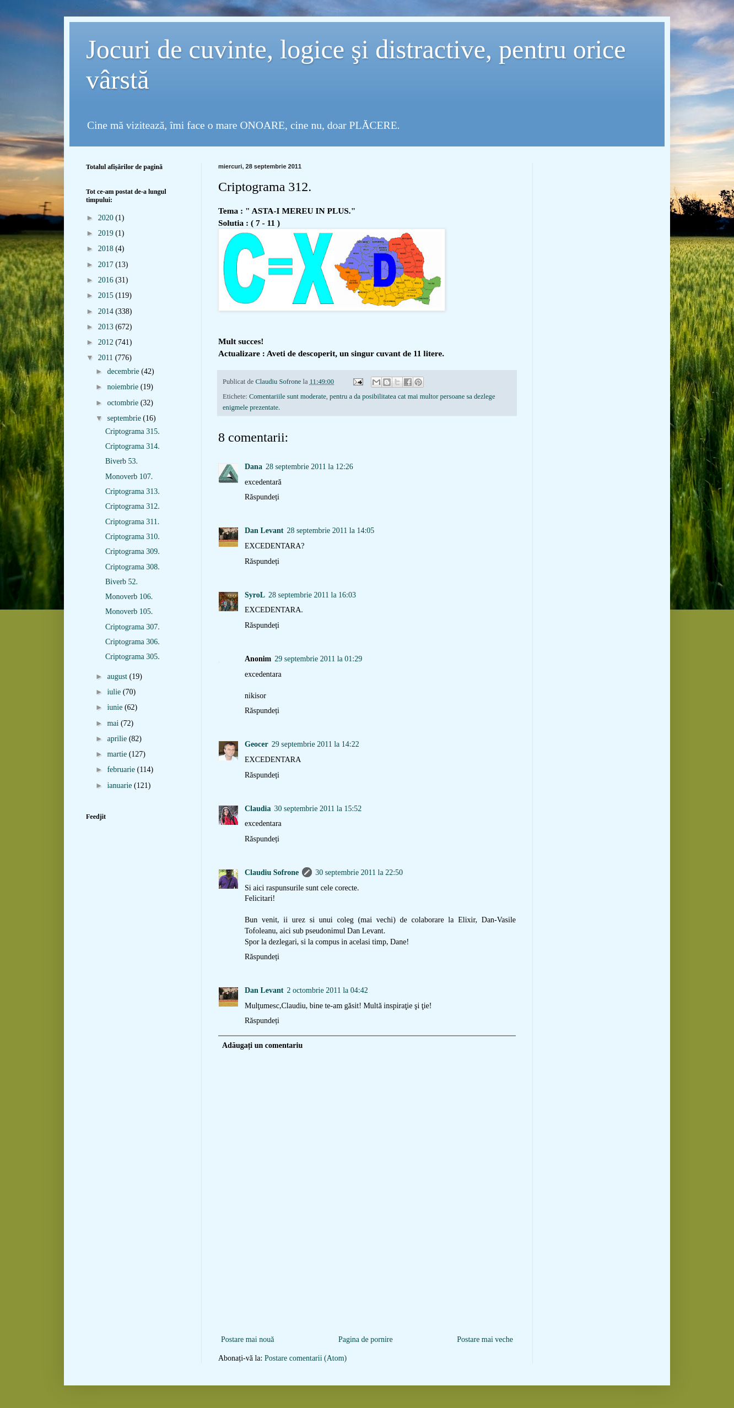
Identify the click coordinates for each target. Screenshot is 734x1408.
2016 (107, 280)
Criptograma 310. (132, 536)
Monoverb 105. (129, 611)
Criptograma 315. (132, 431)
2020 (107, 218)
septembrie (125, 418)
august (118, 676)
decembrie (124, 371)
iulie (114, 692)
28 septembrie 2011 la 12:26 (309, 467)
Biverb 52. (121, 582)
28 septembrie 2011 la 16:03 (312, 595)
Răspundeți (262, 497)
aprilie (117, 739)
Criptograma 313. (132, 491)
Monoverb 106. (129, 596)
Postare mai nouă (247, 1339)
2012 (107, 342)
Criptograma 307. (132, 627)
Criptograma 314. (132, 446)
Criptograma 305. (132, 657)
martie (117, 754)
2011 (106, 358)
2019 (107, 233)
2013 (107, 327)
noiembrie (123, 387)
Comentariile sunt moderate (287, 396)
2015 (107, 295)
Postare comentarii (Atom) (306, 1358)
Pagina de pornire (365, 1339)
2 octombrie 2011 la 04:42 (327, 990)
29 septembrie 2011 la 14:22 (315, 744)
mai (114, 723)
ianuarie (120, 785)
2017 (107, 264)
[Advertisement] (367, 1315)
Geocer (256, 744)
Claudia (258, 808)
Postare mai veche (485, 1339)
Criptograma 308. (132, 567)
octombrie (123, 403)
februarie (122, 769)
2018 (107, 248)
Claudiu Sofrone (272, 872)
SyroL (255, 595)
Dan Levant (264, 530)
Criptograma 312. (132, 506)
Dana (253, 467)
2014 (107, 311)
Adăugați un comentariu (262, 1045)
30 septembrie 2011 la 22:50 (359, 872)
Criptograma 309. (132, 551)
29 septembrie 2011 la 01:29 (318, 659)
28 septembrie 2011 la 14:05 (330, 530)
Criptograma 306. (132, 642)
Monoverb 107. (129, 476)
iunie (116, 707)
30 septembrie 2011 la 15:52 (317, 808)
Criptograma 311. (132, 522)
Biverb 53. (121, 461)
